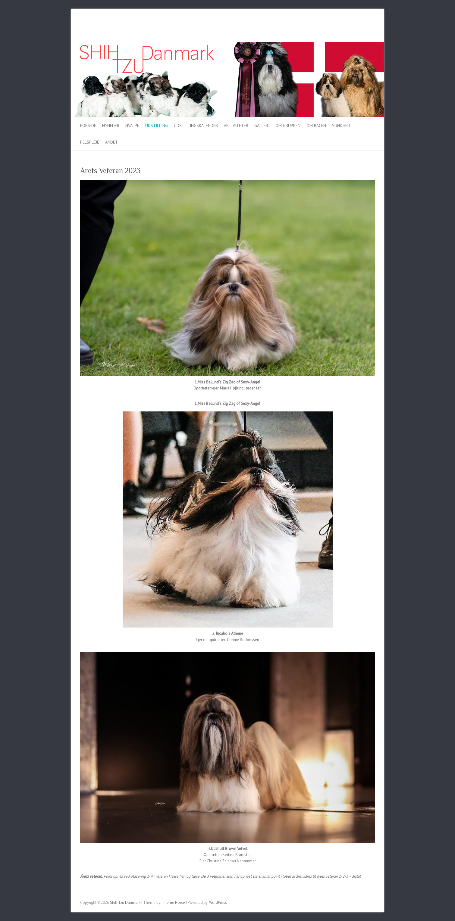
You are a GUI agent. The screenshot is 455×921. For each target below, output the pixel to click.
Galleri (261, 125)
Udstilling (156, 125)
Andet (111, 142)
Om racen (316, 125)
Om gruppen (287, 125)
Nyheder (110, 125)
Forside (88, 125)
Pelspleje (89, 142)
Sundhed (341, 125)
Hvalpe (132, 125)
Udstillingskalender (196, 125)
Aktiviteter (236, 125)
